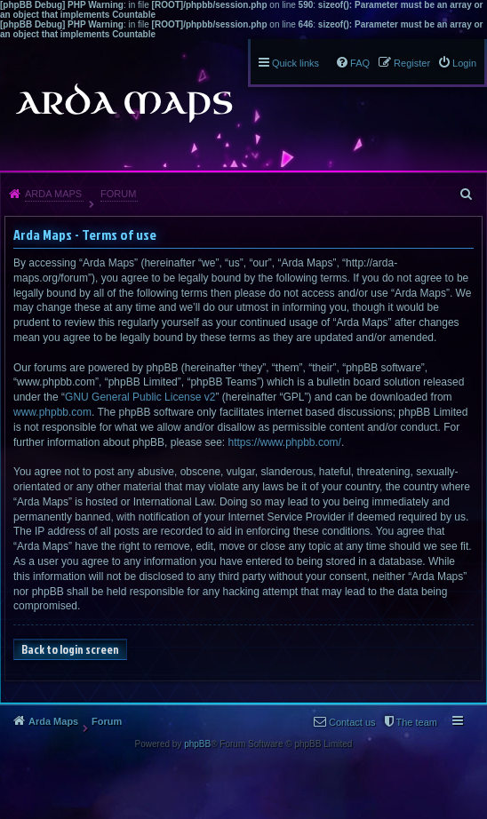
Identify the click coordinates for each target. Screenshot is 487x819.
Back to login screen (70, 649)
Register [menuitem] (412, 63)
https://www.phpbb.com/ (284, 442)
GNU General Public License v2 (140, 397)
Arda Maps (53, 193)
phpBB (197, 744)
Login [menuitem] (464, 63)
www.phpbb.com (52, 412)
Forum (118, 193)
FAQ (360, 63)
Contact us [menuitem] (352, 722)
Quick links (295, 63)
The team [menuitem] (416, 722)
